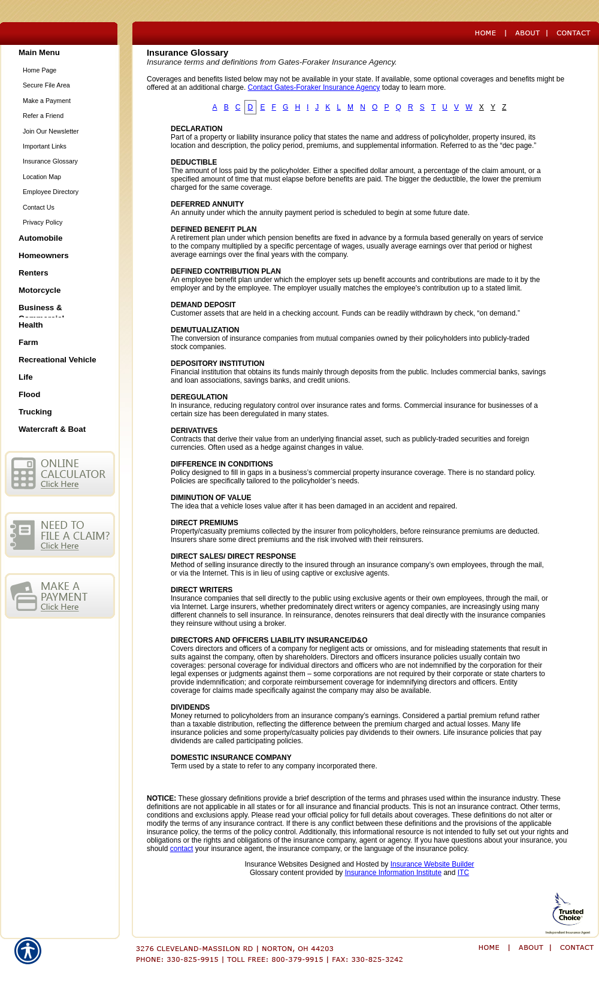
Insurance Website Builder (432, 864)
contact (181, 848)
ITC (463, 872)
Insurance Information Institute (393, 872)
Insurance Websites (275, 864)
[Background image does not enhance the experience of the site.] (60, 53)
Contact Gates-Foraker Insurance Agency (314, 87)
